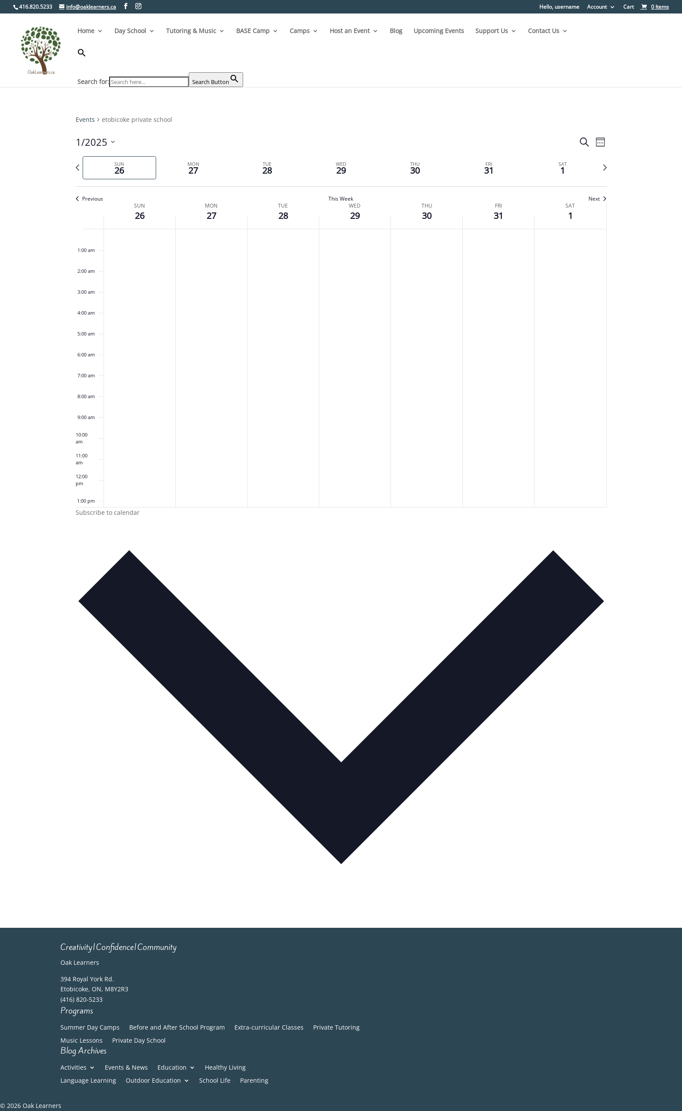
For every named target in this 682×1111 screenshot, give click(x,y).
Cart (628, 7)
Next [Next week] (597, 198)
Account (597, 7)
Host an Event (350, 31)
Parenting (254, 1080)
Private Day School (139, 1040)
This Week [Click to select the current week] (340, 198)
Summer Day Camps (90, 1027)
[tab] (120, 167)
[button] (160, 60)
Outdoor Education (153, 1080)
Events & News (126, 1067)
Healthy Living (225, 1067)
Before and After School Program (177, 1027)
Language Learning (88, 1080)
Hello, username (559, 7)
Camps (300, 31)
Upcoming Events (439, 31)
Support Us (491, 31)
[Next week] (605, 167)
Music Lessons (81, 1040)
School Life (215, 1080)
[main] (341, 507)
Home (85, 31)
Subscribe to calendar (108, 512)
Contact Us (543, 31)
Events (85, 119)
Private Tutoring (336, 1027)
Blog (396, 31)
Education (172, 1067)
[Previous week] (77, 167)
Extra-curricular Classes (269, 1027)
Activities (73, 1067)
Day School (130, 31)
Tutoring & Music (191, 31)
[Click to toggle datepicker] (95, 142)
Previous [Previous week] (89, 198)
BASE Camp (253, 31)
